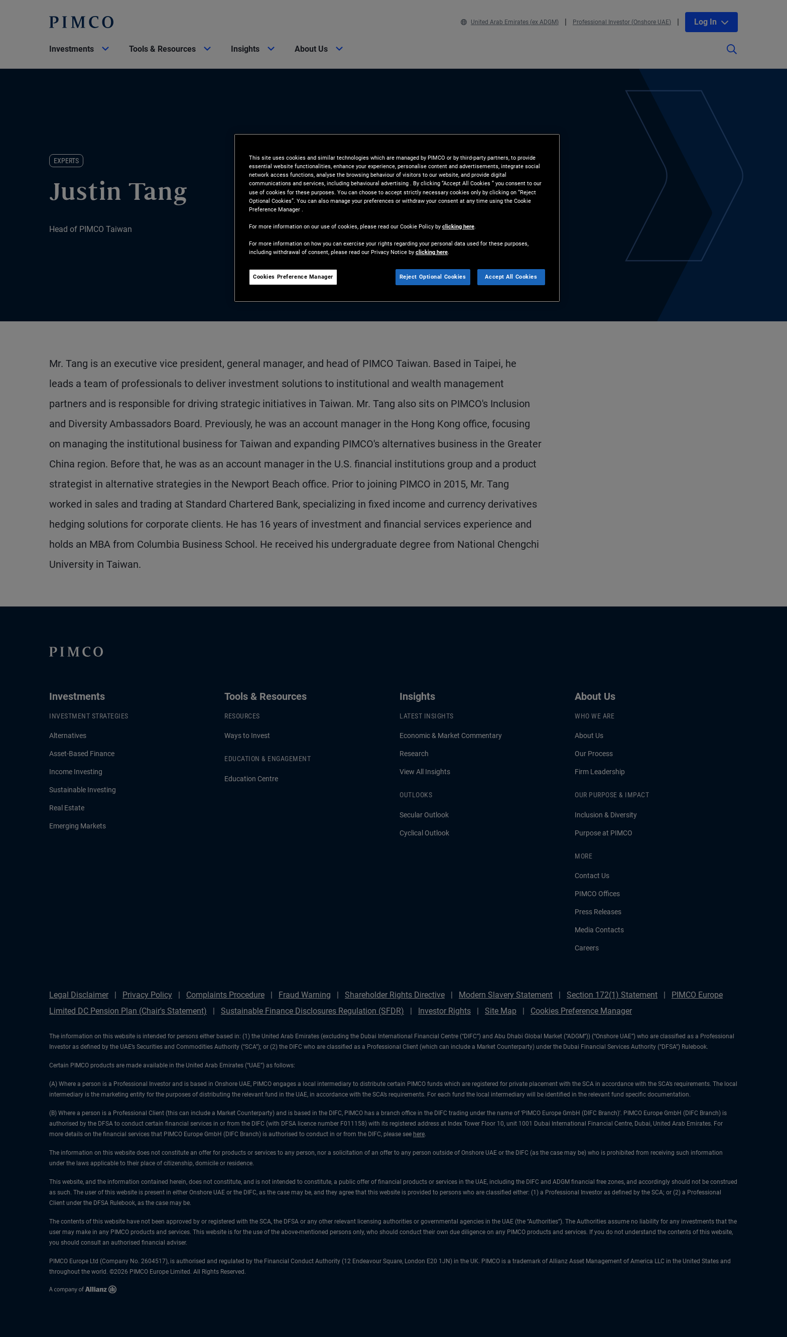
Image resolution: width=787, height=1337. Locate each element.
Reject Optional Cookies (433, 276)
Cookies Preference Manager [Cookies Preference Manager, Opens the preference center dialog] (293, 276)
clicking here (458, 226)
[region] (397, 218)
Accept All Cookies (511, 276)
